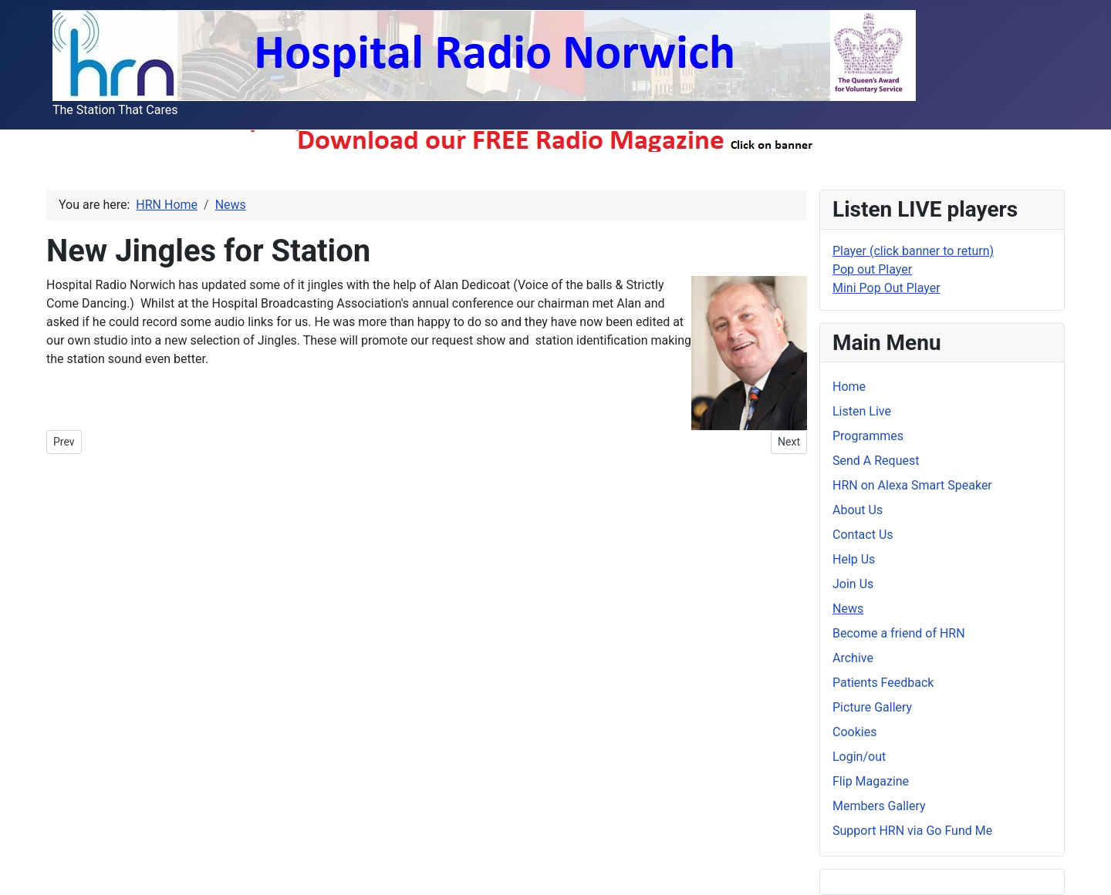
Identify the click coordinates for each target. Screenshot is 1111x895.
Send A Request (875, 460)
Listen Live (861, 411)
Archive (852, 658)
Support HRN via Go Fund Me (912, 830)
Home (849, 386)
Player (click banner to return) (913, 251)
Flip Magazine (870, 781)
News (847, 608)
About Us (857, 510)
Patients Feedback (883, 682)
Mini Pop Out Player (886, 288)
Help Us (853, 559)
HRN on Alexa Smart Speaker (912, 485)
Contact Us (862, 534)
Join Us (852, 584)
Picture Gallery (872, 707)
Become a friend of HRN (898, 633)
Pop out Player (872, 269)
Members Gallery (879, 806)
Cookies (854, 732)
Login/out (859, 756)
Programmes (867, 436)
